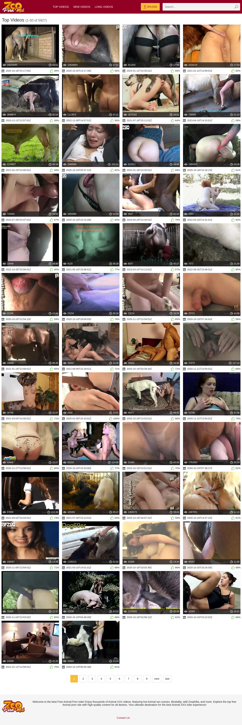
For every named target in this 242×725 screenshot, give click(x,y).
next (156, 678)
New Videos (81, 6)
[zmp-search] (201, 7)
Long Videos (104, 6)
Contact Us (123, 717)
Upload (150, 7)
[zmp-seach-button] (236, 7)
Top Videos (61, 6)
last (167, 678)
